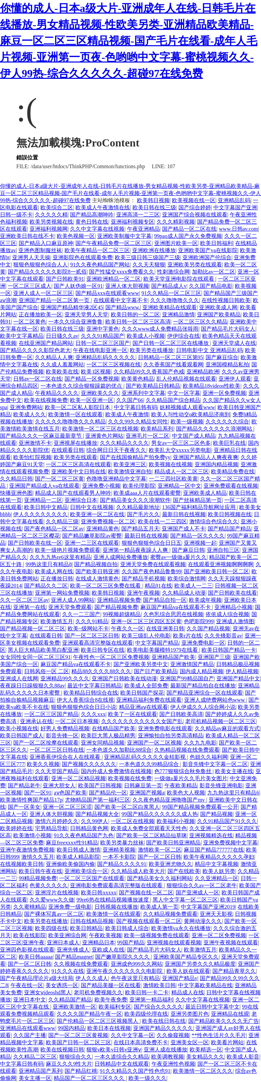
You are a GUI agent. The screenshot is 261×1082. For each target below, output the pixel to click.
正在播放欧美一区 (40, 314)
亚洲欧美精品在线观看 (169, 307)
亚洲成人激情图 (235, 621)
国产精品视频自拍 (96, 564)
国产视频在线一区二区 (146, 892)
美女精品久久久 (205, 1057)
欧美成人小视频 (146, 336)
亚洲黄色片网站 (104, 436)
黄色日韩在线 (91, 222)
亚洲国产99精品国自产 (187, 678)
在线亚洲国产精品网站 (46, 343)
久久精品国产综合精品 (173, 400)
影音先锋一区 (62, 735)
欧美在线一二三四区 (162, 521)
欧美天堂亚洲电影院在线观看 (179, 279)
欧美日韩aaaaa (36, 957)
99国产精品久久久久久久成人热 (160, 814)
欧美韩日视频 (153, 200)
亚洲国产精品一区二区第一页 (55, 300)
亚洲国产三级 (214, 657)
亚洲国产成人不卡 (183, 528)
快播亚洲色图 (16, 493)
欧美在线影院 (29, 935)
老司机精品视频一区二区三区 (220, 721)
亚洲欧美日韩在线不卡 (27, 236)
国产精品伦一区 (108, 793)
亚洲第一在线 (29, 607)
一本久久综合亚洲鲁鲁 (75, 322)
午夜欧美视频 (105, 935)
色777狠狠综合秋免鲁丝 (183, 771)
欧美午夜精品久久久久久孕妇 (219, 857)
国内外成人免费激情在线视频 (116, 771)
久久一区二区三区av (24, 600)
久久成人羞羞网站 (62, 364)
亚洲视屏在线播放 (75, 443)
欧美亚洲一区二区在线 (97, 514)
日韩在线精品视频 (92, 921)
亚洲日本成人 (63, 942)
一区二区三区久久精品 (200, 322)
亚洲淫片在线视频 (57, 892)
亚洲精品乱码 (234, 200)
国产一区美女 (24, 807)
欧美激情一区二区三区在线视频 (100, 429)
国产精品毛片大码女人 (228, 329)
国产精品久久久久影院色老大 (35, 350)
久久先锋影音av (223, 636)
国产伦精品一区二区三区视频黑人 (98, 1021)
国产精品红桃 (81, 1071)
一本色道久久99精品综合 (149, 764)
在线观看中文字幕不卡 (120, 300)
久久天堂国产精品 (57, 771)
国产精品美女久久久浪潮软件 (135, 500)
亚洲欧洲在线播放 (154, 250)
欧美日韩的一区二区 (135, 314)
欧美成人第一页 (159, 907)
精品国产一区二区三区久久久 (90, 1078)
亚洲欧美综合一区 (86, 871)
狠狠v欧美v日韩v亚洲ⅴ (113, 1049)
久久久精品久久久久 (124, 443)
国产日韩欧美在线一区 (35, 543)
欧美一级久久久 (147, 1078)
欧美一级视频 (187, 421)
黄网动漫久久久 (203, 921)
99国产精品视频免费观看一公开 (200, 807)
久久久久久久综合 (227, 421)
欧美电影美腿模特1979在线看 (163, 650)
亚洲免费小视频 (101, 486)
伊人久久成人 (91, 978)
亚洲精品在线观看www (27, 1028)
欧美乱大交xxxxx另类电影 (180, 450)
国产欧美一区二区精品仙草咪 (151, 835)
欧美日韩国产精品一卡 (229, 650)
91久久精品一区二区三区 (171, 293)
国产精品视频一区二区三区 (32, 628)
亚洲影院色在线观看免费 (82, 257)
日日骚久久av (62, 336)
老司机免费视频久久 (98, 992)
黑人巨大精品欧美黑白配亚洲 (43, 650)
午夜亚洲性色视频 (173, 1064)
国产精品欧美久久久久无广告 (223, 1021)
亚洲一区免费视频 (224, 393)
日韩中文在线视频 (92, 507)
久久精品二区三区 (35, 1057)
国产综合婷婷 (194, 207)
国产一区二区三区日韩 (92, 636)
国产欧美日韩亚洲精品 (173, 842)
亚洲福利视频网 (49, 229)
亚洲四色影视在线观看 (27, 950)
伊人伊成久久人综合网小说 (203, 707)
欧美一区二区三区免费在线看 (106, 586)
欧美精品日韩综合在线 (91, 693)
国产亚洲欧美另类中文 (141, 664)
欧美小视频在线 (19, 728)
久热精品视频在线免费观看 (187, 750)
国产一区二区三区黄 (59, 479)
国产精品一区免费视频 (92, 379)
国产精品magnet (74, 957)
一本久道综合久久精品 (121, 1057)
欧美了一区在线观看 (132, 714)
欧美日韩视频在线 (229, 514)
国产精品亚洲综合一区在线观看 (205, 693)
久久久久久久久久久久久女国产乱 (142, 721)
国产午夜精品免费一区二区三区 (113, 243)
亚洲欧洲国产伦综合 (206, 257)
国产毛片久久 (143, 514)
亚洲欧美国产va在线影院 (208, 250)
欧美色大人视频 (186, 793)
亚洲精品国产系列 (40, 1071)
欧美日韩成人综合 (127, 928)
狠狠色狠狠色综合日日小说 (83, 707)
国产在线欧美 (184, 871)
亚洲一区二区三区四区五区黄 (146, 621)
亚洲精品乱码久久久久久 (105, 357)
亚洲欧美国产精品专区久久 (186, 957)
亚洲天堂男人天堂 (86, 314)
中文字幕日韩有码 (135, 407)
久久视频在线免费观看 (81, 964)
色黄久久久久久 (49, 885)
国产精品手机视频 (143, 578)
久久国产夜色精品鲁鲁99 (151, 571)
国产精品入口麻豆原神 (46, 243)
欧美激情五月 (56, 621)
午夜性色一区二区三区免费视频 (111, 657)
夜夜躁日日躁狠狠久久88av (32, 685)
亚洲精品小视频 (233, 607)
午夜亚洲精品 (143, 229)
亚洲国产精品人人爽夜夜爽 (205, 457)
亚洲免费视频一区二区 (108, 521)
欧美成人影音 (243, 1057)
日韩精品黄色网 (89, 828)
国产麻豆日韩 (188, 550)
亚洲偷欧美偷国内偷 (70, 864)
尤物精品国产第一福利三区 (97, 800)
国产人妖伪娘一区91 (78, 286)
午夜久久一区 (127, 628)
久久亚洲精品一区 (216, 878)
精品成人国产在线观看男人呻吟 (73, 493)
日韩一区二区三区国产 (102, 343)
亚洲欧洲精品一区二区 (113, 279)
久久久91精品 (91, 621)
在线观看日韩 (67, 450)
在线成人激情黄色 (97, 578)
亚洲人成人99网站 (72, 600)
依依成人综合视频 (227, 614)
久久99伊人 (94, 821)
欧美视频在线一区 (193, 200)
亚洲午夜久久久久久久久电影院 (125, 971)
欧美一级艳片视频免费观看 (67, 550)
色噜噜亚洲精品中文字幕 (116, 479)
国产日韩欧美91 (65, 279)
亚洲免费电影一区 (203, 643)
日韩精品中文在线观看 (121, 1064)
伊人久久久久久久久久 (40, 514)
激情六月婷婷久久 (57, 821)
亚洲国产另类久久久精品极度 (200, 964)
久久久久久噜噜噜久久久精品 (70, 421)
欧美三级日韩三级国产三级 (147, 257)
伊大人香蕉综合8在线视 (85, 700)
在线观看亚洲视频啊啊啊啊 (220, 564)
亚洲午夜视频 (143, 593)
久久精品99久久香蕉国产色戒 (149, 371)
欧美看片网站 (227, 1042)
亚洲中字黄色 (102, 329)
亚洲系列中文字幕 (143, 393)
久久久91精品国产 (102, 336)
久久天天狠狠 (149, 264)
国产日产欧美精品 (155, 671)
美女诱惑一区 (62, 985)
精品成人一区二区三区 (181, 471)
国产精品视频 (216, 814)
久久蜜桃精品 (29, 907)
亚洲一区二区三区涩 (67, 807)
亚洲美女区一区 (190, 1042)
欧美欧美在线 (62, 371)
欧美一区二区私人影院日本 (78, 407)
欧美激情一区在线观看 (75, 414)
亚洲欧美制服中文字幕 (124, 236)
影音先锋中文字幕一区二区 (215, 764)
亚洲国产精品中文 (238, 678)
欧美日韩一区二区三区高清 (138, 322)
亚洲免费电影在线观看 (165, 728)
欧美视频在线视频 (170, 464)
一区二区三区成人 (29, 286)
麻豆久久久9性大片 (69, 1064)
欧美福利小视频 (176, 821)
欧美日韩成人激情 (78, 850)
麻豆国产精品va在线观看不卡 (176, 607)
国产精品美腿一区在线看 (111, 985)
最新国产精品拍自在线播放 (203, 685)
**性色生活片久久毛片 (219, 1035)
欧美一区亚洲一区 (92, 400)
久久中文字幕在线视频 (97, 229)
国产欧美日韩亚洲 (97, 571)
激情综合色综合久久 (213, 521)
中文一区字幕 (184, 393)
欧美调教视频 (167, 1057)
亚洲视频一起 (200, 543)
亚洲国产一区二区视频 (154, 743)
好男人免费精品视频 (64, 728)
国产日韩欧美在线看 (232, 593)
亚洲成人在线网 (19, 678)
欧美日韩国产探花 (142, 693)
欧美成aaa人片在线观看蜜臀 (147, 493)
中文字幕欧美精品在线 (205, 985)
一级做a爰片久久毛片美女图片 (190, 778)
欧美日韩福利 (216, 243)
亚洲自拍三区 (223, 550)
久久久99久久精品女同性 (138, 421)
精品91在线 (158, 586)
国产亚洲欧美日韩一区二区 (216, 571)
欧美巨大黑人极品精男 (108, 735)
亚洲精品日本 (98, 942)
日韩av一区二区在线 (37, 379)
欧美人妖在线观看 (188, 971)
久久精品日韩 (16, 479)
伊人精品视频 (242, 671)
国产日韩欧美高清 (181, 714)
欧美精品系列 (157, 429)
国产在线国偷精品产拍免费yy (135, 457)
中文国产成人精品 (193, 436)
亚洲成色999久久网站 (136, 964)
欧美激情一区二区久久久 (203, 1071)
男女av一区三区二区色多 (181, 443)
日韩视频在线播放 (116, 907)
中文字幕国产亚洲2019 (208, 907)
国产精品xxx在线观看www (107, 293)
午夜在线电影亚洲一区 (100, 350)
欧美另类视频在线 (51, 222)
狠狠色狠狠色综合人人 (40, 264)
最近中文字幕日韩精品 (94, 685)
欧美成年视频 (205, 600)
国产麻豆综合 (222, 357)
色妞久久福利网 (209, 757)
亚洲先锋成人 (73, 950)
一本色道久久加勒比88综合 (119, 750)
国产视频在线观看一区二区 (148, 921)
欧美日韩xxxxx (98, 892)
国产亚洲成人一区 (197, 892)
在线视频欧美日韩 (22, 864)
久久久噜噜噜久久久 (174, 300)
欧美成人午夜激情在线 (102, 207)
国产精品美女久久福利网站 (159, 878)
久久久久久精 (51, 214)
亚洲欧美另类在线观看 (195, 264)
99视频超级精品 (122, 614)
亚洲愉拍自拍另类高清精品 (170, 735)
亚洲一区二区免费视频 (219, 935)
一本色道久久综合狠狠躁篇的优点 (81, 386)
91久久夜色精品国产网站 (100, 264)
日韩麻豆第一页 (143, 785)
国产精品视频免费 (116, 607)
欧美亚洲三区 (130, 464)
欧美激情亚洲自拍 (130, 471)
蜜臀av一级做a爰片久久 (178, 557)
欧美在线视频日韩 (62, 1049)
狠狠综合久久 (75, 1057)
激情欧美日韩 (159, 985)
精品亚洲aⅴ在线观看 (143, 707)
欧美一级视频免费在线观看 (156, 935)
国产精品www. (122, 307)
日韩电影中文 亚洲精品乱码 (209, 350)
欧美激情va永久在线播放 (181, 928)
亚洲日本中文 (29, 999)
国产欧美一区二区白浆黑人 (127, 807)
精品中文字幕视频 (216, 864)
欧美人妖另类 (219, 871)
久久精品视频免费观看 (170, 914)
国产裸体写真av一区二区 (54, 914)
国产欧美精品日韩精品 (153, 386)
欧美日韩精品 (86, 928)
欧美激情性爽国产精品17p (31, 800)
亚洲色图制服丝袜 (40, 250)
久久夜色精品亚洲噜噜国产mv (169, 800)
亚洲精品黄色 (102, 528)
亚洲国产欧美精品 (219, 314)
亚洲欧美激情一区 (74, 1007)
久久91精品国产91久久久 (227, 821)
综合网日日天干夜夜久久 (116, 450)
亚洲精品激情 (178, 314)
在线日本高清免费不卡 (141, 1042)
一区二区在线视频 (132, 821)
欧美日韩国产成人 (22, 735)
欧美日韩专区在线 (102, 650)
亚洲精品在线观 (230, 1014)
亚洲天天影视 (216, 914)
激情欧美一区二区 (159, 850)
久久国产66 (129, 400)
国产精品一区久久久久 (197, 536)
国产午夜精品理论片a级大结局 (36, 978)
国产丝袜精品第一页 (197, 500)
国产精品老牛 (24, 785)
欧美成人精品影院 (78, 857)
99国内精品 (71, 1028)
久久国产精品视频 (208, 628)
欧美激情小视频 (32, 835)
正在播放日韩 (56, 578)
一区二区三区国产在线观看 (91, 878)
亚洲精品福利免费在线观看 (148, 700)
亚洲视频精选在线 (211, 835)
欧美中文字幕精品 (22, 336)
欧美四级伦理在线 (146, 1014)
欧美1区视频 (96, 371)
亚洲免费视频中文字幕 (230, 842)
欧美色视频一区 (76, 236)
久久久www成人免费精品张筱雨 (160, 329)
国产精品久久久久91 (121, 864)
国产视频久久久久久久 (89, 764)
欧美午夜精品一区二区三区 (97, 250)
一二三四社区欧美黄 (173, 479)
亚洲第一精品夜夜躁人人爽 (136, 550)
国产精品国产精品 (229, 528)
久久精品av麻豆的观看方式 (227, 728)
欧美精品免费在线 (233, 471)
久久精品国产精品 (70, 999)
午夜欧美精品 (180, 785)
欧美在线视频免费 (46, 400)
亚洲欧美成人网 (218, 307)
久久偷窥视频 (173, 1035)
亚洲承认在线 (36, 721)
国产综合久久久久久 (158, 1007)
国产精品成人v (169, 286)
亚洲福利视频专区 (132, 222)
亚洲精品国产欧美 (173, 657)
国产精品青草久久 (234, 971)
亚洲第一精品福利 (151, 999)
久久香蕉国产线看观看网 (173, 364)
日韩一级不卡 (16, 214)
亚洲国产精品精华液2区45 (71, 307)
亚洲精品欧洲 (203, 371)
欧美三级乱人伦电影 (146, 636)
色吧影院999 (199, 621)
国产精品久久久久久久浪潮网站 (215, 429)
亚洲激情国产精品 (192, 664)
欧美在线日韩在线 (164, 1021)
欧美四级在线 (51, 928)
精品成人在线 (187, 992)
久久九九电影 (200, 743)
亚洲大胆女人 (59, 785)
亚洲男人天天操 (31, 257)
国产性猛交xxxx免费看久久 (121, 272)
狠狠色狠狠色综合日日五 (151, 543)
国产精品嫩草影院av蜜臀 (92, 536)
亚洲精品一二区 (43, 500)
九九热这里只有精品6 (233, 793)
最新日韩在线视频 (184, 514)
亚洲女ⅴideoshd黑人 (47, 992)
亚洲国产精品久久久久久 (163, 1028)
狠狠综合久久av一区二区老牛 (202, 885)
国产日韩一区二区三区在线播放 (171, 343)
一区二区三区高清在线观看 (78, 464)
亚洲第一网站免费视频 (62, 593)
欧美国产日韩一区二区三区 (78, 1042)
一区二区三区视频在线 (113, 364)
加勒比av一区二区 (213, 272)
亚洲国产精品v (179, 978)
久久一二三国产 (81, 614)
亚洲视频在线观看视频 (174, 942)
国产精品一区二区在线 (189, 229)
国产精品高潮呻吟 (92, 214)
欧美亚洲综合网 (67, 935)
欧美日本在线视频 (109, 1028)
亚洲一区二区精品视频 (78, 778)
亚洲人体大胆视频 (127, 286)
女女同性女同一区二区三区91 (35, 657)
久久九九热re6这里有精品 (60, 557)
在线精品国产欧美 (113, 728)
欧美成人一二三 (193, 586)
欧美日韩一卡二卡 (147, 992)
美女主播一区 (35, 1078)
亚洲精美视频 (119, 850)
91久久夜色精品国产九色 (84, 835)
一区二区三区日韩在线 (57, 750)
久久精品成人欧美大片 (138, 871)
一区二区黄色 (29, 322)
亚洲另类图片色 (190, 1014)
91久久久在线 (67, 971)
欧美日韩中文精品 (46, 507)
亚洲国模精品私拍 (227, 364)
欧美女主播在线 (234, 771)
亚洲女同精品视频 (102, 743)
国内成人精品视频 (201, 671)
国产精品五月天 (140, 528)
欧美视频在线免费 (130, 778)
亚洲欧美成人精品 (205, 493)
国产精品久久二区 (46, 586)
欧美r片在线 (187, 636)
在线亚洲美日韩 (165, 628)
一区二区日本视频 (77, 721)
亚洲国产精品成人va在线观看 (44, 486)
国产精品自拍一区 (165, 600)
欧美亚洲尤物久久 (170, 864)
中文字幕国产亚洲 (235, 207)
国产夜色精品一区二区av (54, 528)
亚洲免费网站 (26, 407)
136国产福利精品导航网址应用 (199, 507)
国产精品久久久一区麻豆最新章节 (41, 436)
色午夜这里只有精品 (135, 978)
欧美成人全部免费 (146, 685)
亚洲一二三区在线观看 (92, 543)
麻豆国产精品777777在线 (214, 850)
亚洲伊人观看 (235, 379)
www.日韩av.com (238, 229)
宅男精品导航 (51, 828)
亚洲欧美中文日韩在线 (78, 471)
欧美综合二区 (56, 207)
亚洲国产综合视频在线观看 (194, 214)
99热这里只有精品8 (48, 564)
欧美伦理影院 (139, 486)
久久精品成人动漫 (184, 593)
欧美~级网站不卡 (88, 628)
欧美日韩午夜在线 (40, 871)
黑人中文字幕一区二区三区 (185, 900)
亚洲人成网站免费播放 (120, 557)
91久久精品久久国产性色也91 (135, 1071)
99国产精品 (130, 942)
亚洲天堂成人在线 (234, 343)
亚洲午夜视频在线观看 (231, 942)
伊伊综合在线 (183, 336)
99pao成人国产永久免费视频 (188, 236)
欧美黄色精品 (137, 379)
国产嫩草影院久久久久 (123, 957)
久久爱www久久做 (52, 900)
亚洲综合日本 (81, 500)
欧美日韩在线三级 (154, 207)
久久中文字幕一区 (132, 1035)
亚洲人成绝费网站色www (215, 700)
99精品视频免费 (38, 878)
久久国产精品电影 (210, 286)
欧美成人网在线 (54, 571)
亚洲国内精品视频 (216, 464)
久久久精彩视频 (176, 222)
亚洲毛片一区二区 (147, 436)
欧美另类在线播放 (151, 350)
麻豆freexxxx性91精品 (72, 842)
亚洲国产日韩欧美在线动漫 (124, 678)
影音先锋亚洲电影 (221, 785)
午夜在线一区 (27, 985)
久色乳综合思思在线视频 (173, 614)
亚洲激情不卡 (35, 443)
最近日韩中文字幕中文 (212, 1007)
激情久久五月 (37, 857)
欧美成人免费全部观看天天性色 (149, 828)
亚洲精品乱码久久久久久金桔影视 (145, 757)
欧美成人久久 (29, 414)
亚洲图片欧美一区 (176, 243)
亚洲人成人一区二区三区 (43, 293)
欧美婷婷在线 (16, 828)
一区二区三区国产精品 (51, 714)
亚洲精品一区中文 (179, 486)
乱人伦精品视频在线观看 (186, 379)
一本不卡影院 (119, 857)
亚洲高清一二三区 (138, 214)
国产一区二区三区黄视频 (78, 1035)
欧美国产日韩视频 (100, 785)
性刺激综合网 (173, 272)
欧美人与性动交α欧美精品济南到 (190, 414)
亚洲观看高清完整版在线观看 (97, 643)
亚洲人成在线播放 (165, 1049)
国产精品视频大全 (97, 814)
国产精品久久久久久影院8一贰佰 (47, 272)
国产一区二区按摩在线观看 (46, 743)
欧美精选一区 (206, 1049)
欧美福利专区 (115, 1007)
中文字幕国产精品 (157, 643)
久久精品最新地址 (138, 507)
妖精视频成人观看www (187, 407)
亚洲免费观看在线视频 (231, 486)
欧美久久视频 (43, 764)
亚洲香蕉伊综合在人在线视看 (66, 757)
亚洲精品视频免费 (119, 600)
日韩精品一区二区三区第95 (170, 357)
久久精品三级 (62, 521)
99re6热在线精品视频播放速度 (113, 900)
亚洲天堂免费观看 (70, 607)
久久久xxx (93, 714)
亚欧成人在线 (108, 950)
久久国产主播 (29, 1035)
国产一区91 (37, 793)
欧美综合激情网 (187, 578)
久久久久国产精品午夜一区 (89, 1014)
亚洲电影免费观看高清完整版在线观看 (117, 885)
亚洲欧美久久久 (100, 393)
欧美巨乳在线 (229, 443)
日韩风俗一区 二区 (46, 671)
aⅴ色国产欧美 (70, 793)
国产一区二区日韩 (159, 857)
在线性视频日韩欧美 (226, 300)
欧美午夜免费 (110, 999)
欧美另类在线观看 (75, 457)
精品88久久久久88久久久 (101, 671)
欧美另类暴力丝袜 (122, 842)
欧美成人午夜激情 (127, 414)
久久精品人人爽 (54, 357)
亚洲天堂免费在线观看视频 (153, 564)
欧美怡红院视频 (32, 457)
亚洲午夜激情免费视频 (27, 850)
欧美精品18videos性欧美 (212, 386)
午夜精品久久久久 (57, 393)
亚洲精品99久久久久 (64, 678)
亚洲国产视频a (146, 793)
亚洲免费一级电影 (70, 907)
